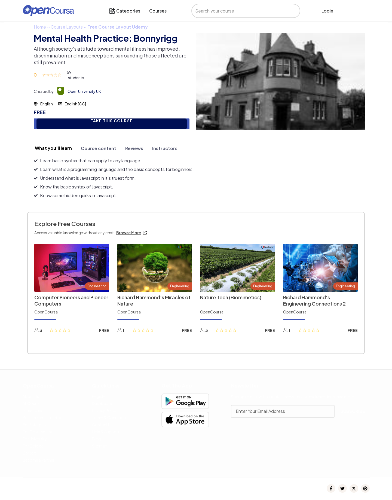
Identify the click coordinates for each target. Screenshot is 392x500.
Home (40, 27)
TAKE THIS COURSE (112, 120)
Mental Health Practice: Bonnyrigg (105, 38)
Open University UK (84, 91)
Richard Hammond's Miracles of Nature (154, 300)
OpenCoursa (46, 311)
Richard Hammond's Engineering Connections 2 (314, 300)
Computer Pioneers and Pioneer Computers (71, 300)
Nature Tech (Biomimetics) (230, 297)
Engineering (96, 286)
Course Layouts (67, 27)
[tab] (53, 148)
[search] (240, 10)
